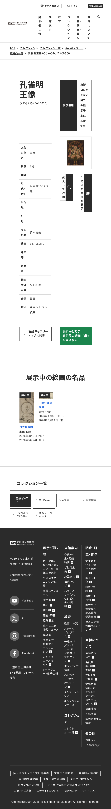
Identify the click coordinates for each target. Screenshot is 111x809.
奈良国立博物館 (88, 773)
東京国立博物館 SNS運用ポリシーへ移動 (22, 672)
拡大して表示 (63, 187)
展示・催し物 (40, 25)
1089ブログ (92, 745)
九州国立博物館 (28, 779)
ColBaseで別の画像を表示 (86, 193)
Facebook (22, 653)
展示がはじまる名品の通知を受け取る (72, 336)
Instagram (22, 636)
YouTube (21, 601)
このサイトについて (48, 790)
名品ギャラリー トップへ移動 (38, 333)
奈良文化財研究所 (29, 785)
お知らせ (90, 740)
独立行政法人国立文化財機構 (31, 773)
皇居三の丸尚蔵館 (54, 779)
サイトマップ (89, 790)
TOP (12, 48)
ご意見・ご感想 (22, 790)
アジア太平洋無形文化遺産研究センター (69, 785)
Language (95, 6)
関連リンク (70, 790)
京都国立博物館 (63, 773)
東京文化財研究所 (81, 779)
